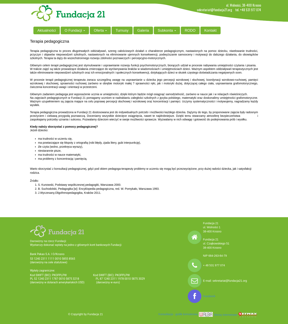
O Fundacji (75, 30)
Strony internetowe (236, 314)
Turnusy (122, 30)
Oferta (100, 30)
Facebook (209, 296)
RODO (190, 30)
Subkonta (167, 30)
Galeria (143, 30)
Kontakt (210, 30)
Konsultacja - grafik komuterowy (185, 314)
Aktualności (46, 30)
